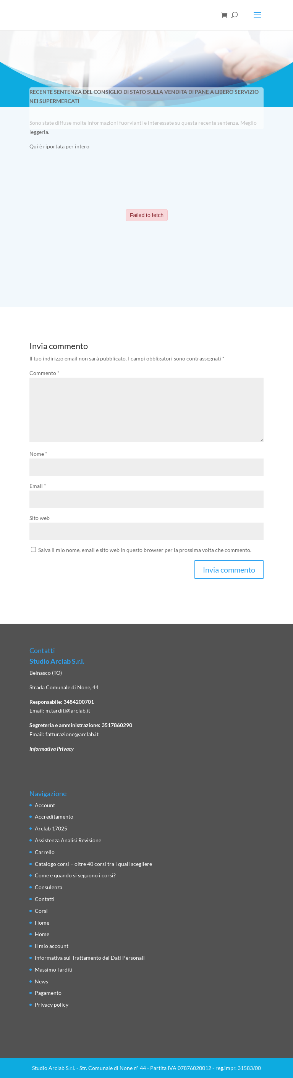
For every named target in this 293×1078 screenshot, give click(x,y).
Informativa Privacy (51, 748)
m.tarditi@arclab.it (67, 710)
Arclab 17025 (51, 828)
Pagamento (48, 993)
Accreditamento (54, 816)
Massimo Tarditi (54, 969)
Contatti (45, 899)
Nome (38, 454)
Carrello (45, 852)
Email (37, 486)
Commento (44, 373)
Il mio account (51, 946)
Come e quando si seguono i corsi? (75, 875)
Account (45, 805)
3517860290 (117, 725)
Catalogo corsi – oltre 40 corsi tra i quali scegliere (93, 864)
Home (42, 922)
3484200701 (78, 701)
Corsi (41, 910)
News (41, 981)
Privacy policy (51, 1004)
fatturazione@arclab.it (72, 734)
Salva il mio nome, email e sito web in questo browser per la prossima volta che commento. (144, 550)
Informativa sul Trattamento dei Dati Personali (90, 957)
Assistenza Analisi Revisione (68, 840)
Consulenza (48, 887)
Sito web (39, 518)
